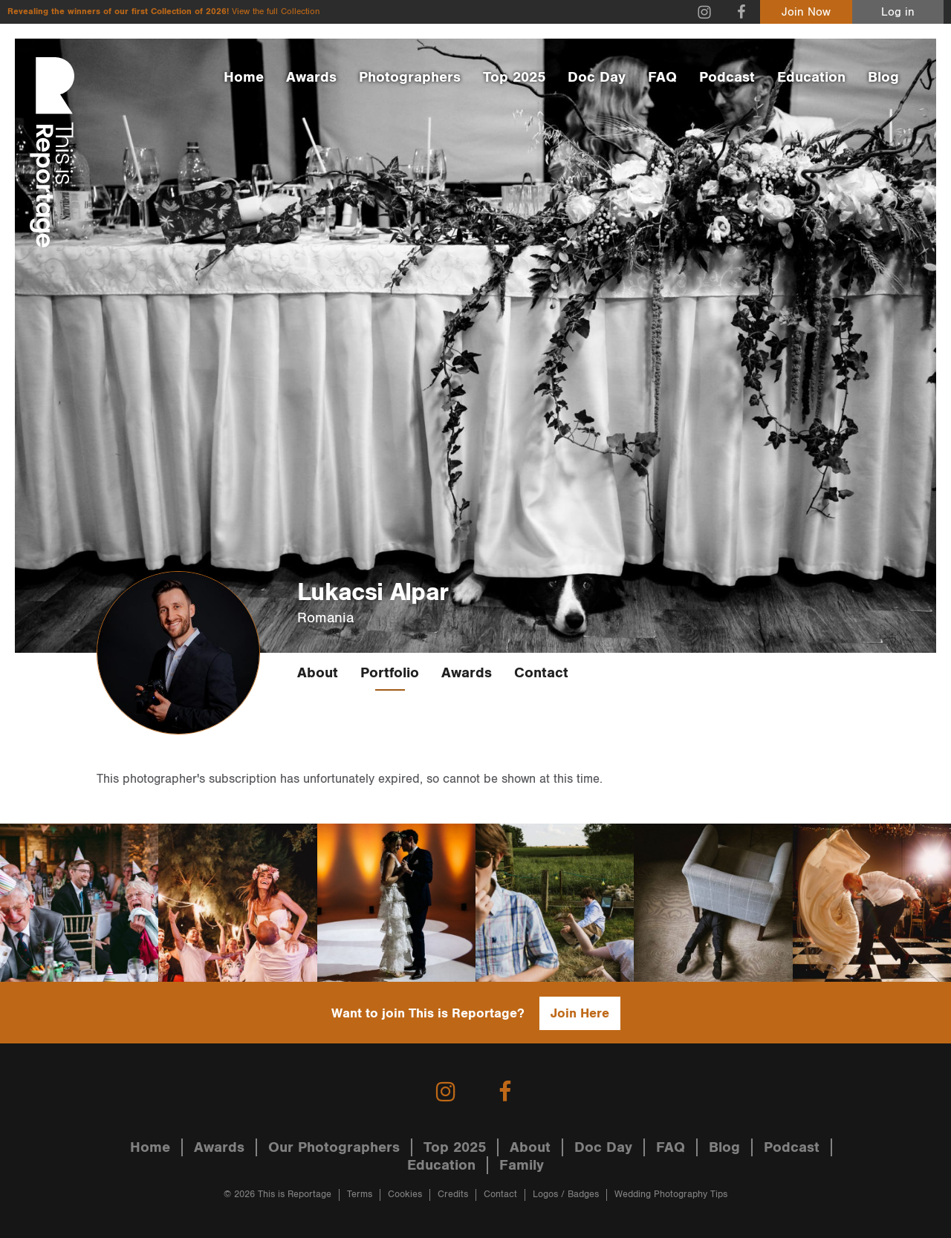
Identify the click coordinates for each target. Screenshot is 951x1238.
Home (244, 77)
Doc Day (597, 77)
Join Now (806, 12)
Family (521, 1165)
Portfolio (389, 673)
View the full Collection (275, 11)
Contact (541, 673)
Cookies (405, 1194)
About (317, 673)
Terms (359, 1194)
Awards (311, 77)
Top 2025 (514, 77)
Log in (898, 12)
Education (811, 77)
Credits (453, 1194)
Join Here (580, 1013)
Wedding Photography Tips (670, 1194)
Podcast (727, 77)
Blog (883, 77)
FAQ (662, 77)
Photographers (410, 77)
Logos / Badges (566, 1194)
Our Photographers (334, 1147)
